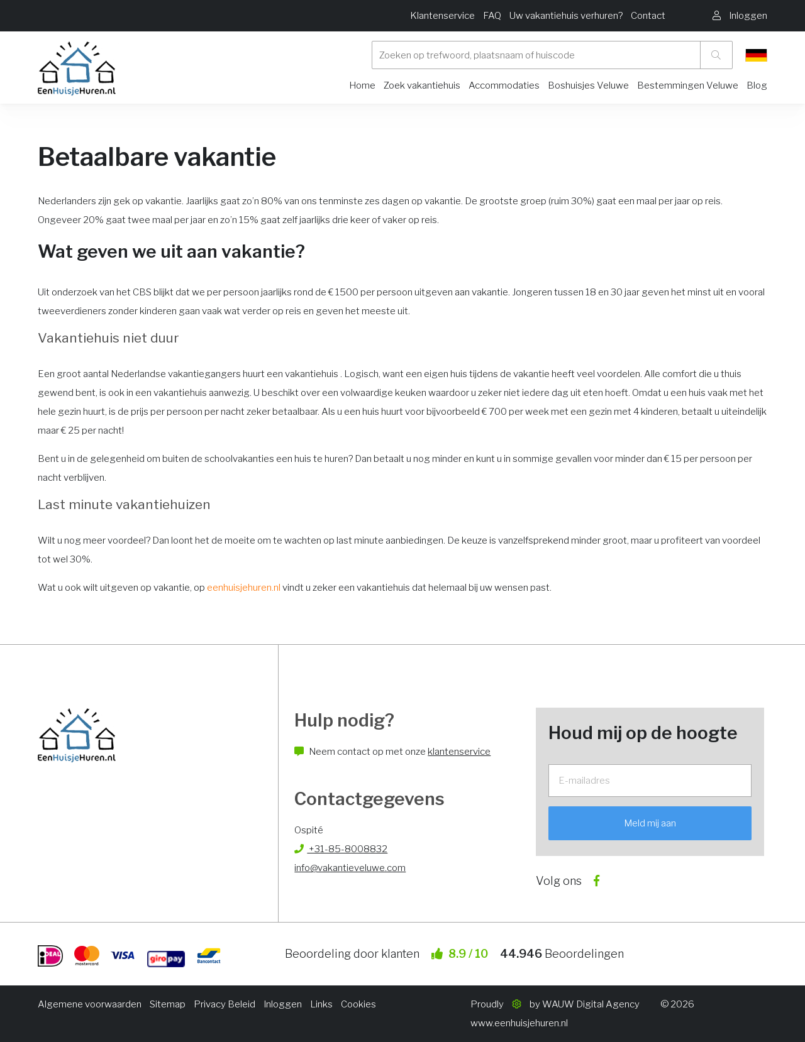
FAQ (492, 15)
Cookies (358, 1004)
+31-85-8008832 (340, 849)
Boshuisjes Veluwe (588, 85)
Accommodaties (504, 85)
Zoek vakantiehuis (422, 85)
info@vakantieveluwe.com (350, 868)
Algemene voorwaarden (90, 1004)
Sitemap (168, 1004)
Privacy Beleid (224, 1004)
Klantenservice (442, 15)
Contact (648, 15)
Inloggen (283, 1004)
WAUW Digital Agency (591, 1004)
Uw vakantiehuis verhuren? (566, 15)
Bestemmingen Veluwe (687, 85)
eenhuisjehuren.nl (243, 587)
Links (321, 1004)
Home (362, 85)
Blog (757, 85)
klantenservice (459, 751)
